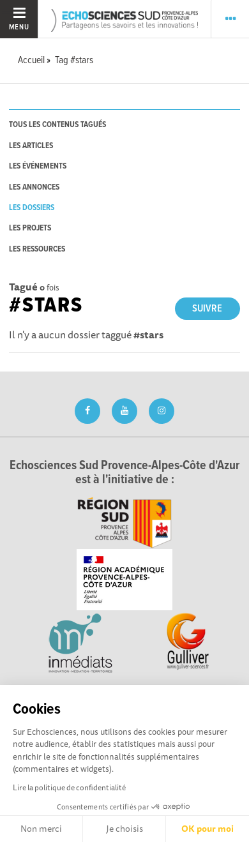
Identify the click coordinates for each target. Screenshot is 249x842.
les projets (30, 228)
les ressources (37, 249)
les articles (31, 145)
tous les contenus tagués (57, 124)
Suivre (207, 308)
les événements (37, 166)
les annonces (34, 187)
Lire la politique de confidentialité (69, 787)
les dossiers (31, 207)
